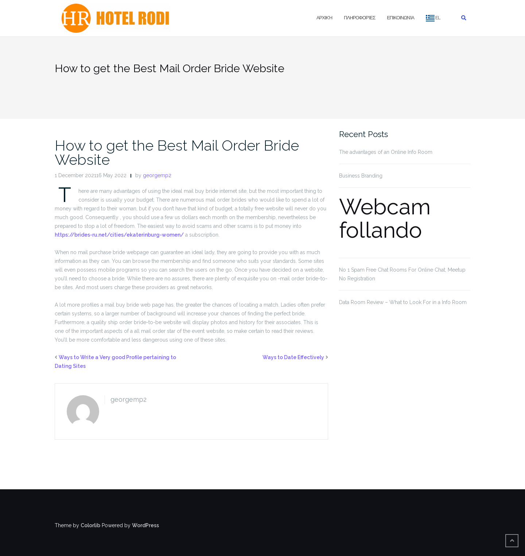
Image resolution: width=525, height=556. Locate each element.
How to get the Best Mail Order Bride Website (177, 152)
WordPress (145, 525)
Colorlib (90, 525)
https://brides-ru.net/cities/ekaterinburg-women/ (119, 235)
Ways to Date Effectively (293, 357)
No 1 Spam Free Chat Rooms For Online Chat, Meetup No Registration (402, 274)
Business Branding (360, 176)
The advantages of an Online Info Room (385, 152)
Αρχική (324, 17)
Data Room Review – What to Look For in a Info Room (403, 302)
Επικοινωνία (400, 17)
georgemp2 (157, 175)
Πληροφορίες (359, 17)
